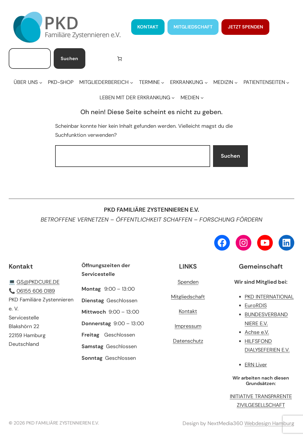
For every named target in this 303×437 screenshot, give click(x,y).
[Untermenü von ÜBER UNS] (28, 82)
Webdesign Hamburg (269, 423)
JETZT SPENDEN (245, 27)
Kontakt (188, 311)
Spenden (188, 281)
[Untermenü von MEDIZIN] (225, 82)
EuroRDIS (256, 305)
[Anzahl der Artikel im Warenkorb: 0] (119, 58)
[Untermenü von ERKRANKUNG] (189, 82)
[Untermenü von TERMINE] (151, 82)
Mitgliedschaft (188, 296)
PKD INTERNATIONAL (269, 296)
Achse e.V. (257, 332)
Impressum (188, 326)
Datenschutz (188, 340)
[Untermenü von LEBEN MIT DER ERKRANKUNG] (137, 97)
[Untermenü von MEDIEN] (192, 97)
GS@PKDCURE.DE (38, 281)
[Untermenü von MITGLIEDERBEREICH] (106, 82)
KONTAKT (147, 27)
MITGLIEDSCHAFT (193, 27)
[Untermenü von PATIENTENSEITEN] (266, 82)
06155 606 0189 (36, 290)
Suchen (69, 58)
